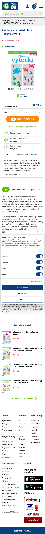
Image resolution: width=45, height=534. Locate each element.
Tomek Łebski (6, 478)
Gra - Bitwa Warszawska (10, 487)
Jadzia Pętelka (7, 469)
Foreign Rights (7, 430)
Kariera (4, 427)
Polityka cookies (7, 442)
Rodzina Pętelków (8, 506)
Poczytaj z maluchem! (9, 493)
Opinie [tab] (33, 189)
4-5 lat (24, 20)
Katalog (34, 433)
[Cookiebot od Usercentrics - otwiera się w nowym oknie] (32, 232)
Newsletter (23, 444)
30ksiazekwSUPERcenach (10, 512)
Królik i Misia (6, 475)
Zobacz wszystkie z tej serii (22, 398)
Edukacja (32, 20)
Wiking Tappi (6, 481)
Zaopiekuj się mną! (8, 484)
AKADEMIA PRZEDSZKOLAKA (27, 155)
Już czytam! (6, 472)
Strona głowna (7, 20)
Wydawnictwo (7, 421)
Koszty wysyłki (36, 442)
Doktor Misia (35, 424)
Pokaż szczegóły (35, 281)
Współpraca (6, 424)
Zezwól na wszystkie (22, 287)
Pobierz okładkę (24, 95)
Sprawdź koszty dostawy (20, 133)
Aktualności (35, 421)
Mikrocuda (5, 509)
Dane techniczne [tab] (19, 189)
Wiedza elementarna (11, 22)
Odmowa (22, 299)
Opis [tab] (6, 189)
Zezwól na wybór (22, 293)
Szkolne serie (6, 490)
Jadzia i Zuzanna (7, 496)
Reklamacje (6, 457)
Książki (17, 20)
